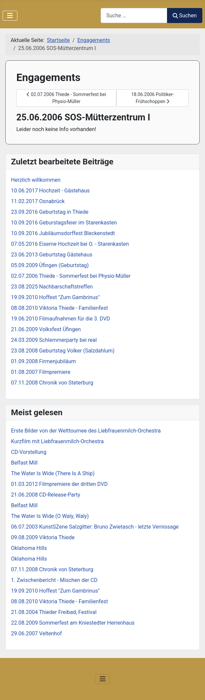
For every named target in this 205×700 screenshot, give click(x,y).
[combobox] (134, 15)
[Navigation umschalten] (10, 16)
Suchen (185, 15)
